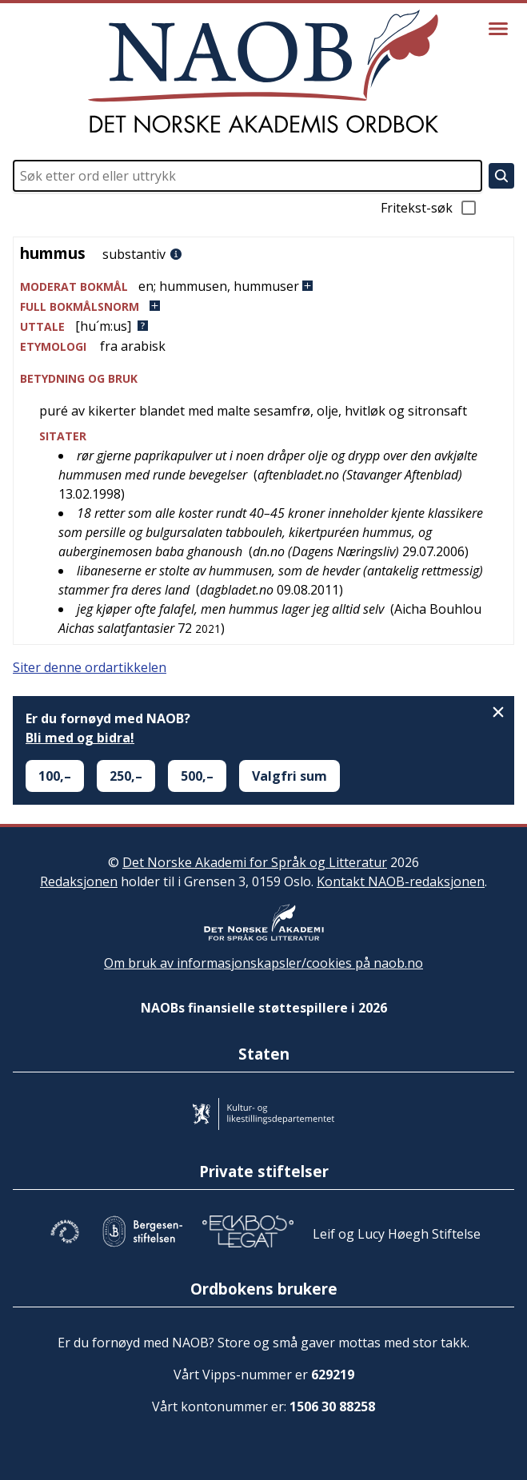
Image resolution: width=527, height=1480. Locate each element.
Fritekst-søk (429, 207)
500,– (197, 776)
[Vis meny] (498, 28)
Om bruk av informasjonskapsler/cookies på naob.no (263, 963)
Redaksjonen (79, 881)
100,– (54, 776)
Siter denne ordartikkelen (89, 667)
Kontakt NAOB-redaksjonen (401, 881)
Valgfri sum (289, 776)
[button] (263, 286)
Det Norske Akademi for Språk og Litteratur (254, 862)
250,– (126, 776)
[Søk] (501, 176)
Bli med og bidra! (80, 737)
